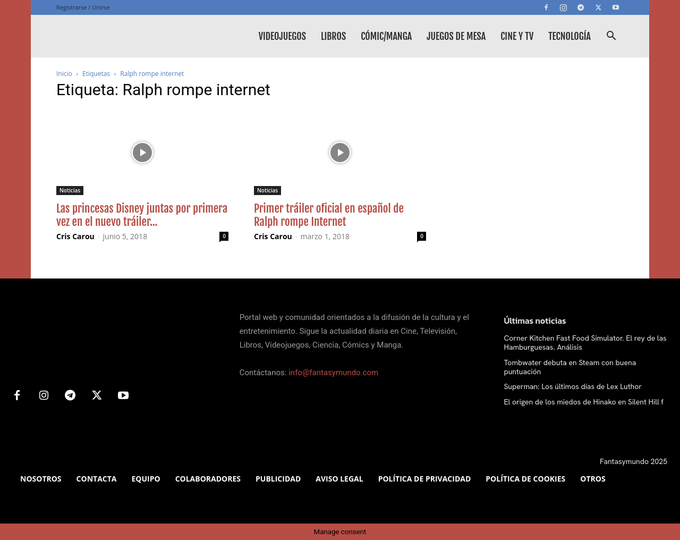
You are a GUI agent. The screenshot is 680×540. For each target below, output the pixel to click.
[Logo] (136, 36)
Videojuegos (282, 36)
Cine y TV (516, 36)
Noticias (70, 190)
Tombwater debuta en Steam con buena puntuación (570, 367)
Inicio (64, 73)
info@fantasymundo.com (333, 372)
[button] (611, 37)
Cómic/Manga (386, 36)
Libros (333, 36)
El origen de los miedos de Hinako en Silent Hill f (584, 402)
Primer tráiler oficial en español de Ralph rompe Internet (329, 215)
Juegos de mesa (456, 36)
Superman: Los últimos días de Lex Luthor (573, 386)
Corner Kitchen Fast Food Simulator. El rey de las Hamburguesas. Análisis (585, 342)
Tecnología (569, 36)
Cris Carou (75, 236)
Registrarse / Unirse (83, 7)
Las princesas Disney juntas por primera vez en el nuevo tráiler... (141, 215)
